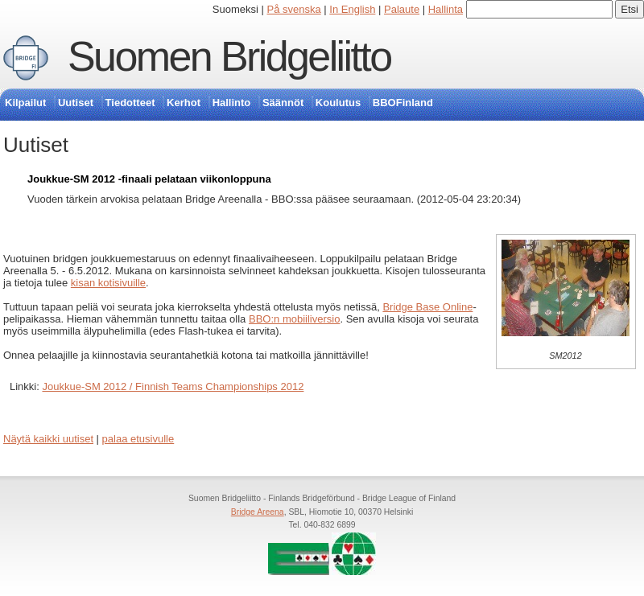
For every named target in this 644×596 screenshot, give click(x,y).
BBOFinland (403, 103)
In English (352, 9)
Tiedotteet (130, 103)
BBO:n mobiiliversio (294, 319)
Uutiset (75, 103)
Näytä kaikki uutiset (48, 439)
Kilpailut (25, 103)
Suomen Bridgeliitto (229, 56)
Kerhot (183, 103)
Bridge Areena (257, 512)
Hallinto (232, 103)
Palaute (401, 9)
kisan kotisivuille (108, 283)
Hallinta (445, 9)
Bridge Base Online (427, 307)
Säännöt (282, 103)
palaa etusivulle (138, 439)
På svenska (294, 9)
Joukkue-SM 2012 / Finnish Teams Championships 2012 (172, 386)
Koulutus (338, 103)
